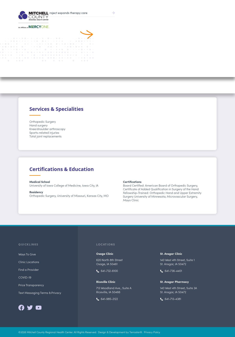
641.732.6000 (209, 4)
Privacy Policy (152, 332)
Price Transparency (31, 285)
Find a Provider (120, 18)
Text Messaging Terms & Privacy (39, 293)
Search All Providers (41, 35)
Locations (201, 18)
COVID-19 (24, 277)
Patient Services (147, 18)
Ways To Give (27, 254)
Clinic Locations (28, 262)
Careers (193, 4)
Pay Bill (149, 4)
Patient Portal (170, 4)
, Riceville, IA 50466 (113, 290)
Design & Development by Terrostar (119, 332)
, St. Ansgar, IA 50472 (177, 262)
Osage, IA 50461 (109, 262)
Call (201, 75)
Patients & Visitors (177, 18)
